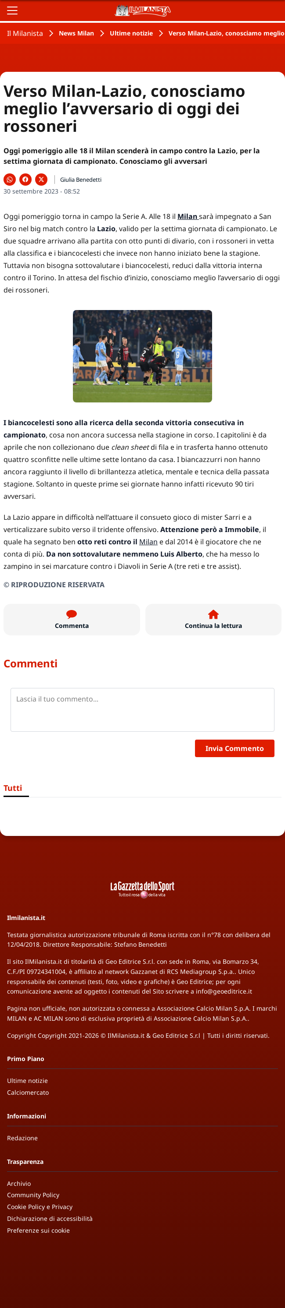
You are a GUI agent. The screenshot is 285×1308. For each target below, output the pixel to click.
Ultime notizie (131, 33)
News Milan (76, 33)
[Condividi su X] (41, 179)
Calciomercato (28, 1092)
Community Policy (33, 1195)
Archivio (19, 1183)
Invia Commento (235, 748)
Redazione (22, 1138)
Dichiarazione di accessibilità (50, 1218)
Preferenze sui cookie (38, 1230)
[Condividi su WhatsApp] (10, 179)
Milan (148, 541)
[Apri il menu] (12, 10)
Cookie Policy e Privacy (39, 1206)
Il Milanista (25, 33)
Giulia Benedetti (80, 179)
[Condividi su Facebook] (25, 179)
